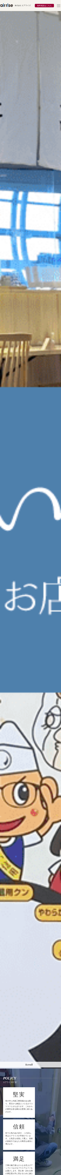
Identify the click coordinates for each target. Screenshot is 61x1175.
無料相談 (44, 5)
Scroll (29, 1064)
